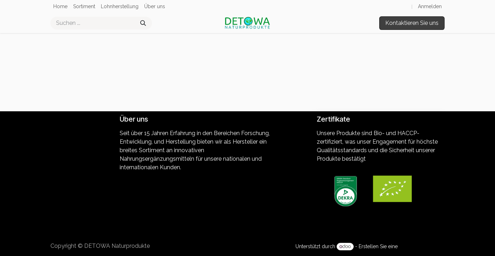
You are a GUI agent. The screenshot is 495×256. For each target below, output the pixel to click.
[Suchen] (143, 23)
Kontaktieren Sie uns (412, 23)
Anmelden (430, 6)
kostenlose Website (422, 246)
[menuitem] (60, 6)
